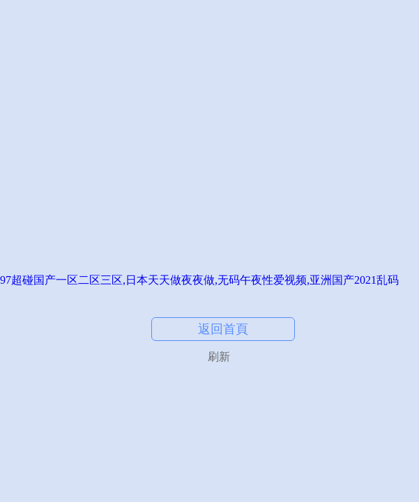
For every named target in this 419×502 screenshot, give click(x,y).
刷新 (219, 357)
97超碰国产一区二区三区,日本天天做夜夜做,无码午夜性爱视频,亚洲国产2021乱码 (199, 280)
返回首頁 (223, 329)
